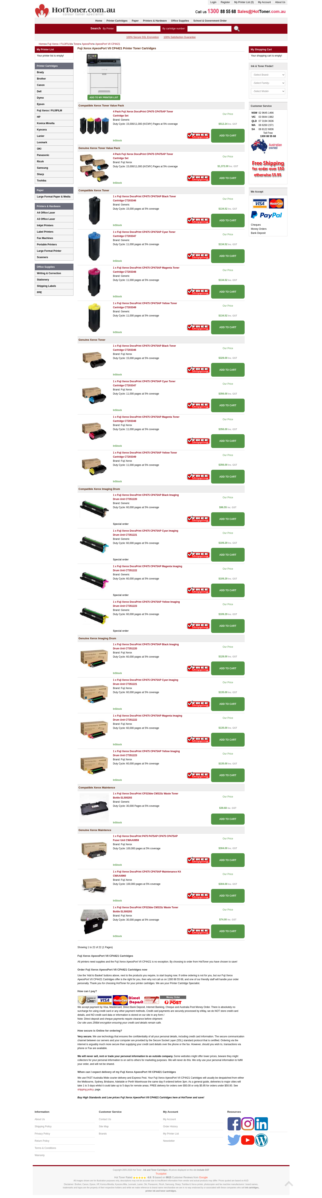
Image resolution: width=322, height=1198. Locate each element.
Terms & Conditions (45, 1148)
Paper (135, 20)
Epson (41, 104)
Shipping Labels (46, 286)
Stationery (43, 279)
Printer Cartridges (117, 20)
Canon (41, 85)
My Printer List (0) (244, 2)
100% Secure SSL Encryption (142, 37)
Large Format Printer (49, 250)
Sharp (40, 174)
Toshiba (41, 180)
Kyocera (42, 129)
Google (203, 1177)
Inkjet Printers (45, 225)
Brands (103, 1133)
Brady (40, 72)
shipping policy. (86, 1089)
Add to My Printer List (104, 97)
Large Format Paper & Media (54, 196)
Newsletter (169, 1140)
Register (225, 2)
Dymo (40, 97)
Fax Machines (45, 238)
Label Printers (45, 231)
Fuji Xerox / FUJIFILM (49, 110)
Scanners (42, 257)
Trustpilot (161, 1173)
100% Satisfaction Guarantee (180, 37)
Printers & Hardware (155, 20)
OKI (39, 148)
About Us (280, 2)
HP (39, 116)
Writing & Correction (49, 273)
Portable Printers (47, 244)
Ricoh (40, 161)
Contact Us (105, 1119)
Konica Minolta (46, 123)
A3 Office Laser (46, 219)
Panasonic (43, 155)
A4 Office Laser (46, 212)
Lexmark (42, 142)
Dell (39, 91)
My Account (264, 2)
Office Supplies (180, 20)
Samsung (42, 167)
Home (98, 20)
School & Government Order (210, 20)
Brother (41, 78)
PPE (39, 292)
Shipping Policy (43, 1126)
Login (213, 2)
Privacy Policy (42, 1133)
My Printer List (171, 1133)
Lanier (40, 136)
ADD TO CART (227, 135)
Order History (170, 1126)
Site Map (104, 1126)
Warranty (40, 1155)
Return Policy (42, 1140)
